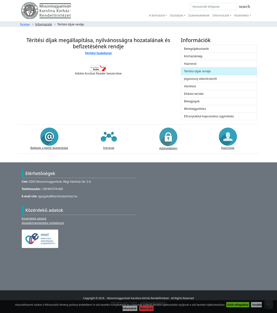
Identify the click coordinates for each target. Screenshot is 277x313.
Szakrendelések (198, 15)
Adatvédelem (168, 139)
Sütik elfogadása (237, 304)
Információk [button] (221, 15)
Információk (43, 24)
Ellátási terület (194, 94)
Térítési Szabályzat (98, 53)
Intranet (109, 139)
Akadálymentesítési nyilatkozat (43, 223)
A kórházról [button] (157, 15)
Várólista (190, 86)
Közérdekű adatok (34, 219)
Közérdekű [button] (241, 15)
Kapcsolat (228, 139)
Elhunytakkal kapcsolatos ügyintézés (209, 116)
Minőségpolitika (195, 109)
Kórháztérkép (193, 56)
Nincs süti (146, 308)
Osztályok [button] (176, 15)
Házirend (190, 64)
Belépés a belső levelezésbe (49, 139)
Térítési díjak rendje (197, 71)
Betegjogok (192, 101)
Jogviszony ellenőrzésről (200, 79)
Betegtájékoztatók (196, 49)
